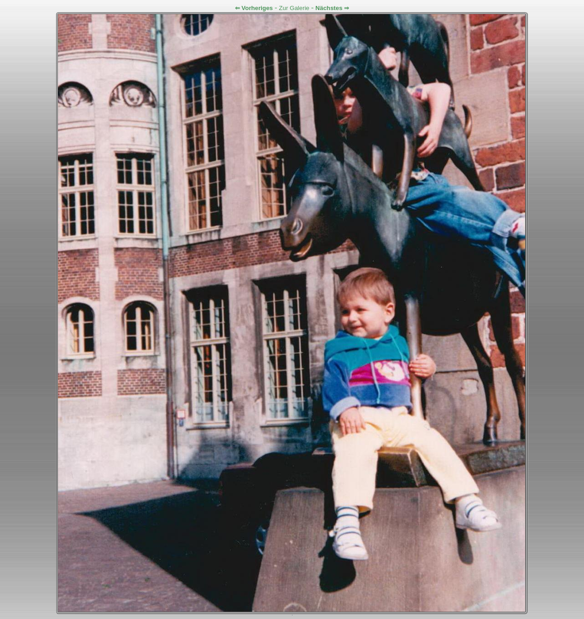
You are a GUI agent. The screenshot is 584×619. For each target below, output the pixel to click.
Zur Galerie (294, 8)
